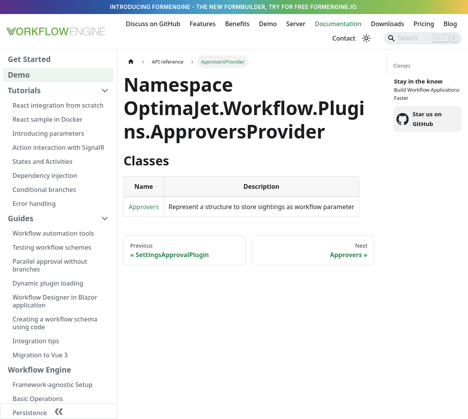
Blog (450, 24)
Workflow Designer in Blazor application (55, 301)
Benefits (237, 24)
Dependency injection (45, 175)
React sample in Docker (47, 119)
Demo (268, 24)
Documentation (338, 24)
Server (295, 24)
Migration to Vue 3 (40, 355)
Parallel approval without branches (50, 265)
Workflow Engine (39, 369)
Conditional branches (44, 189)
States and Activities (43, 161)
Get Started (29, 59)
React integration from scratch (58, 105)
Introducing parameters (48, 133)
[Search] (423, 38)
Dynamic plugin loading (48, 283)
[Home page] (131, 61)
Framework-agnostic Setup (53, 384)
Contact (343, 38)
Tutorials (24, 90)
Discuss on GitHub (153, 24)
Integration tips (36, 341)
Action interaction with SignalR (58, 147)
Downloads (387, 24)
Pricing (424, 24)
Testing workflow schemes (52, 247)
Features (202, 24)
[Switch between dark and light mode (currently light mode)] (366, 38)
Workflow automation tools (53, 233)
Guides (20, 218)
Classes (402, 65)
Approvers (144, 206)
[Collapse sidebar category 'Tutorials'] (104, 90)
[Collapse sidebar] (58, 411)
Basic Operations (38, 398)
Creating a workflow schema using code (55, 323)
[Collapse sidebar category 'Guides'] (104, 218)
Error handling (34, 203)
